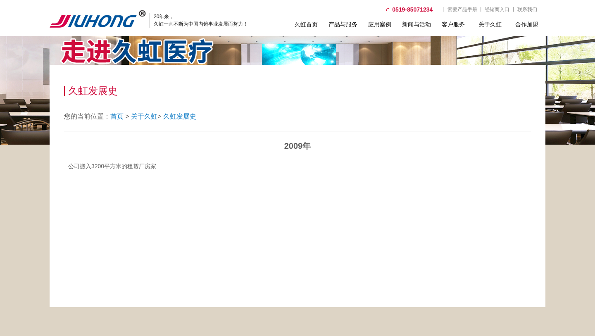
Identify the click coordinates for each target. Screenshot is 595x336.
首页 (117, 116)
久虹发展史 (179, 116)
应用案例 (379, 24)
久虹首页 (306, 24)
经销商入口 (497, 9)
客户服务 (453, 24)
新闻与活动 (416, 24)
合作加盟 (526, 24)
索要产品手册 (462, 9)
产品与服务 (342, 24)
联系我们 (527, 9)
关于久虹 (490, 24)
